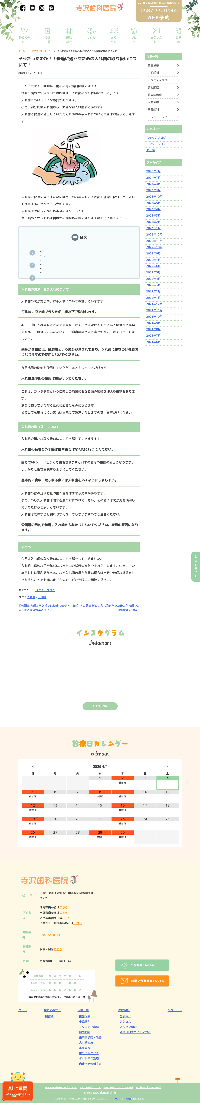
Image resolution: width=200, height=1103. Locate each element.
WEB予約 (196, 566)
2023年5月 (153, 203)
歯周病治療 (155, 95)
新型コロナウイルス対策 (135, 1032)
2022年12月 (154, 234)
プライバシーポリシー (113, 1099)
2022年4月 (153, 279)
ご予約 (178, 40)
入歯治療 (153, 102)
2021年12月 (154, 304)
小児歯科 (153, 73)
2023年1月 (153, 228)
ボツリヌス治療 (89, 1058)
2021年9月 (153, 323)
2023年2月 (153, 222)
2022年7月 (153, 260)
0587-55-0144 (50, 935)
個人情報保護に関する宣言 (148, 1087)
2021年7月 (153, 335)
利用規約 (127, 1099)
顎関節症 (153, 87)
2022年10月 (154, 247)
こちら (63, 907)
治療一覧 (47, 40)
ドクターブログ (45, 590)
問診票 (49, 1016)
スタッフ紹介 (128, 1027)
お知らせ (113, 40)
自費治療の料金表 (90, 1064)
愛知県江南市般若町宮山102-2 (158, 3)
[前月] (33, 766)
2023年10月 (154, 196)
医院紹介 (69, 40)
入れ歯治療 (86, 1043)
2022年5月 (153, 272)
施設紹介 (125, 1016)
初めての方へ (24, 40)
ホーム (22, 1010)
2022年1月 (153, 298)
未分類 (150, 150)
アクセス (125, 1021)
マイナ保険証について (90, 1087)
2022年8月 (153, 253)
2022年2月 (153, 291)
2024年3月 (153, 190)
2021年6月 (153, 342)
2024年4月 (153, 184)
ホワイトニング (157, 117)
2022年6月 (153, 266)
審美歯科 (153, 109)
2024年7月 (153, 178)
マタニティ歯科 (157, 80)
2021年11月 (154, 310)
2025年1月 (153, 171)
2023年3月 (153, 215)
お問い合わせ (156, 40)
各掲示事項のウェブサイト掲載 (118, 1087)
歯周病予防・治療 (90, 1037)
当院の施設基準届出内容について (61, 1087)
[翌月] (167, 766)
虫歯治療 (153, 65)
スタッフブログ (156, 138)
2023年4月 (153, 209)
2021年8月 (153, 329)
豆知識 (42, 597)
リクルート (91, 40)
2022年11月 (154, 241)
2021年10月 (154, 317)
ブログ (134, 40)
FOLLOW (101, 706)
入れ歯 (31, 597)
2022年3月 (153, 285)
